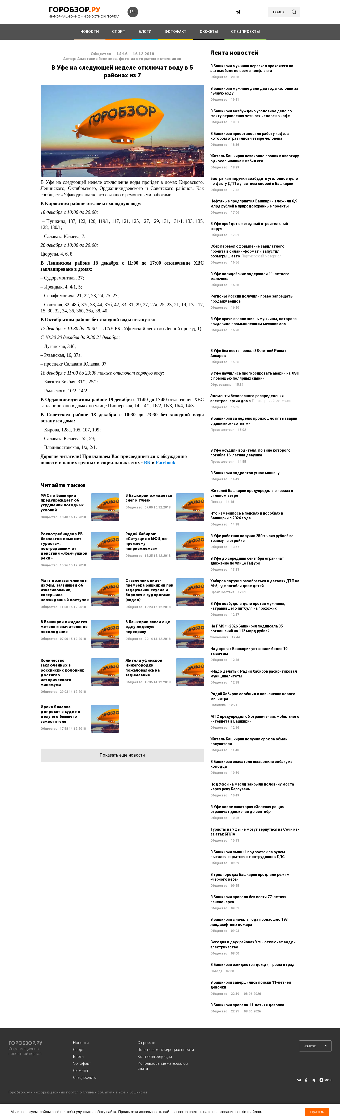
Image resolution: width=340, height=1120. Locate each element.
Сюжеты (80, 1070)
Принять (317, 1112)
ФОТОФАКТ (175, 31)
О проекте (146, 1043)
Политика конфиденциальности (166, 1049)
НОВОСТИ (89, 31)
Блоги (78, 1056)
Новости (81, 1043)
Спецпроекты (84, 1077)
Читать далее (80, 507)
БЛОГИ (145, 31)
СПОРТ (118, 31)
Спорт (78, 1049)
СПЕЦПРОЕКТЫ (245, 31)
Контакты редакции (155, 1056)
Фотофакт (82, 1063)
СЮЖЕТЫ (209, 31)
